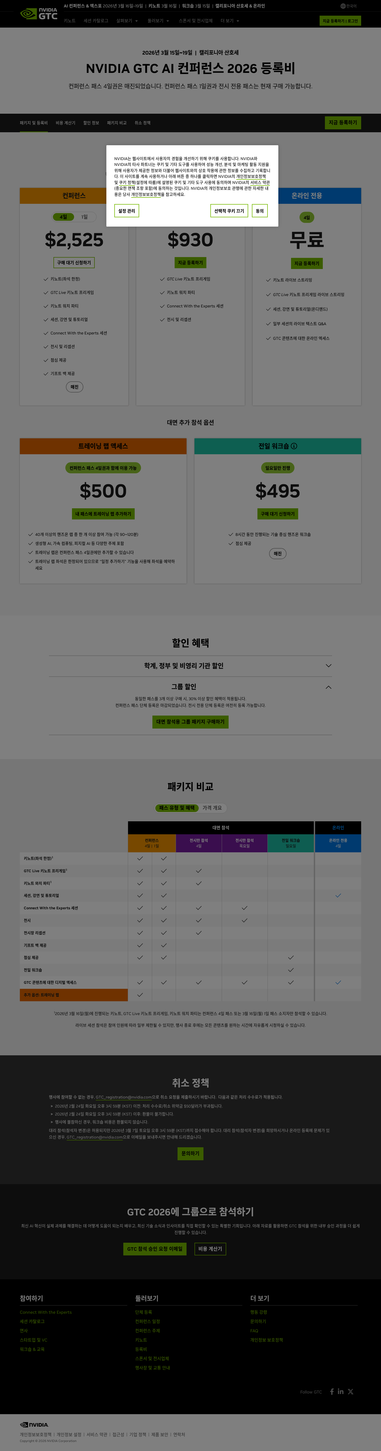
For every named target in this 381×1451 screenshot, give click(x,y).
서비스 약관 (260, 182)
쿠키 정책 (127, 182)
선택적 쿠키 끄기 (229, 211)
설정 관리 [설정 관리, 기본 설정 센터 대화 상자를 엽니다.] (126, 211)
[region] (192, 186)
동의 (260, 211)
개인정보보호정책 (251, 176)
